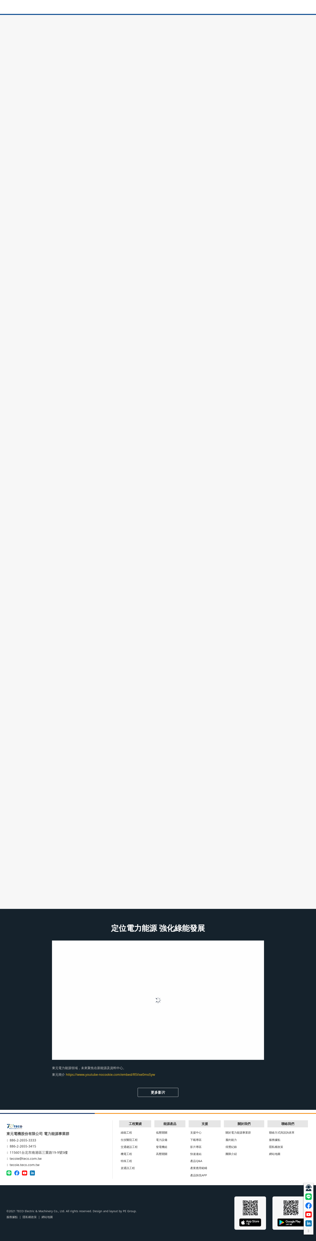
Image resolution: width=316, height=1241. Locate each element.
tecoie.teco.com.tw (23, 1164)
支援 (205, 1123)
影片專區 (196, 1147)
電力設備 (161, 1140)
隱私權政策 (276, 1147)
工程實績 (135, 1123)
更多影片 (158, 1092)
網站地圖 (274, 1154)
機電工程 (126, 1154)
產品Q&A (196, 1161)
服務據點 (274, 1140)
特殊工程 (126, 1161)
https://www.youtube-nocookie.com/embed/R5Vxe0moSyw (110, 1074)
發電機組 (161, 1147)
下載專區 (196, 1140)
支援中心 (196, 1132)
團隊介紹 (231, 1154)
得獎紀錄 (231, 1147)
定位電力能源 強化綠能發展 (158, 928)
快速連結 (196, 1154)
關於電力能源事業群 (238, 1132)
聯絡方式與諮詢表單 (281, 1132)
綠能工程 (126, 1132)
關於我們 (244, 1123)
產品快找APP (198, 1175)
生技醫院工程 (129, 1140)
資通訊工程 (128, 1168)
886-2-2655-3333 (21, 1140)
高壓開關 (161, 1154)
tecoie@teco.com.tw (24, 1158)
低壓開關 (161, 1132)
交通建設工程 (129, 1147)
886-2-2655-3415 (21, 1146)
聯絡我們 (287, 1123)
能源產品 (169, 1123)
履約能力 (231, 1140)
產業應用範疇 (198, 1168)
